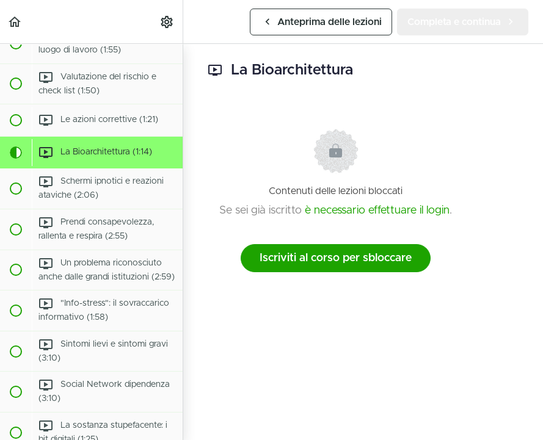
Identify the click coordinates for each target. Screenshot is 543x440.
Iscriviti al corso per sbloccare (336, 258)
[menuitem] (167, 21)
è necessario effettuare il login (377, 210)
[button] (15, 21)
